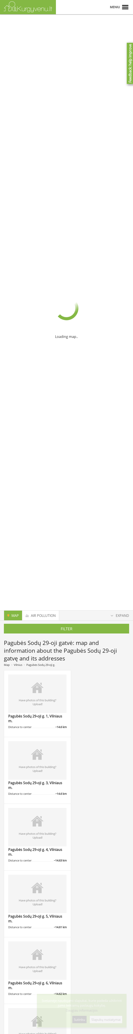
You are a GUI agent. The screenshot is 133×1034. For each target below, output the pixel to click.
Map (7, 665)
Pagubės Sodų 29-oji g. (40, 665)
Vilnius (18, 665)
